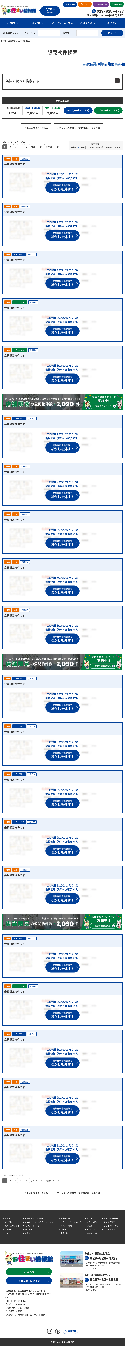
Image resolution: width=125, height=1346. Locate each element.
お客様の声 (65, 1218)
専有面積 (109, 147)
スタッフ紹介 (92, 1222)
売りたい (39, 22)
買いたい (14, 22)
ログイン (86, 4)
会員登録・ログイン (29, 1280)
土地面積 (90, 147)
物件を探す (9, 1222)
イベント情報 (66, 1225)
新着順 (74, 147)
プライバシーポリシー (113, 1225)
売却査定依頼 (92, 1233)
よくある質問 (109, 1222)
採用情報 (72, 1331)
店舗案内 (64, 1229)
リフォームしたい (64, 22)
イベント (114, 22)
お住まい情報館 (18, 10)
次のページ (36, 146)
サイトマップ (109, 1229)
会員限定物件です (14, 164)
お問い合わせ (101, 4)
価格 (83, 147)
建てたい (87, 22)
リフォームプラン (32, 1225)
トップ (7, 1218)
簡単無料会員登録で (62, 187)
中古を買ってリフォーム (35, 1218)
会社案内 (90, 1225)
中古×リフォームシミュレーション (40, 1222)
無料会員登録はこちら (78, 110)
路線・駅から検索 (12, 1225)
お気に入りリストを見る (36, 127)
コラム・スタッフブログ (71, 1222)
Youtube (90, 1218)
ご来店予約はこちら (108, 110)
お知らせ (29, 1233)
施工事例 (29, 1229)
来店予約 (118, 4)
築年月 (117, 147)
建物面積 (99, 147)
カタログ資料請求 (111, 1218)
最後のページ (52, 146)
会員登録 (71, 4)
